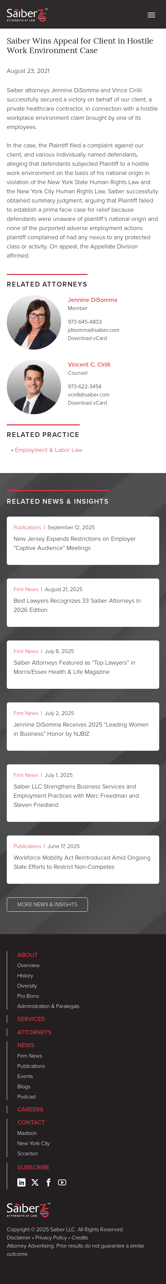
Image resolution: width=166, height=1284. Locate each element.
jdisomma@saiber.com (93, 330)
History (25, 975)
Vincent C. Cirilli (89, 364)
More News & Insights (47, 904)
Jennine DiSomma (92, 299)
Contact (31, 1122)
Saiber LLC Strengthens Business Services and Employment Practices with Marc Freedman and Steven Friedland (76, 795)
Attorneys (34, 1032)
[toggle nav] (151, 14)
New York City (33, 1143)
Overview (28, 965)
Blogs (23, 1086)
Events (25, 1076)
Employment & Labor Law (48, 449)
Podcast (26, 1097)
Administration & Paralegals (48, 1006)
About (27, 954)
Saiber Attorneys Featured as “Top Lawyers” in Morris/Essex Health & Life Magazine (74, 667)
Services (31, 1018)
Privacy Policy (51, 1237)
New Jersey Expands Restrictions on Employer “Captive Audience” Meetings (75, 543)
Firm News (26, 589)
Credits (80, 1237)
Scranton (27, 1153)
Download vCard (87, 338)
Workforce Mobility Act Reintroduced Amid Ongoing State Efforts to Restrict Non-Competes (82, 862)
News (25, 1045)
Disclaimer (19, 1237)
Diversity (27, 986)
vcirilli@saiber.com (89, 395)
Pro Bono (28, 996)
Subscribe (33, 1167)
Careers (30, 1109)
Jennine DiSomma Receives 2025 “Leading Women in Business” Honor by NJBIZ (81, 729)
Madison (27, 1133)
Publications (27, 527)
